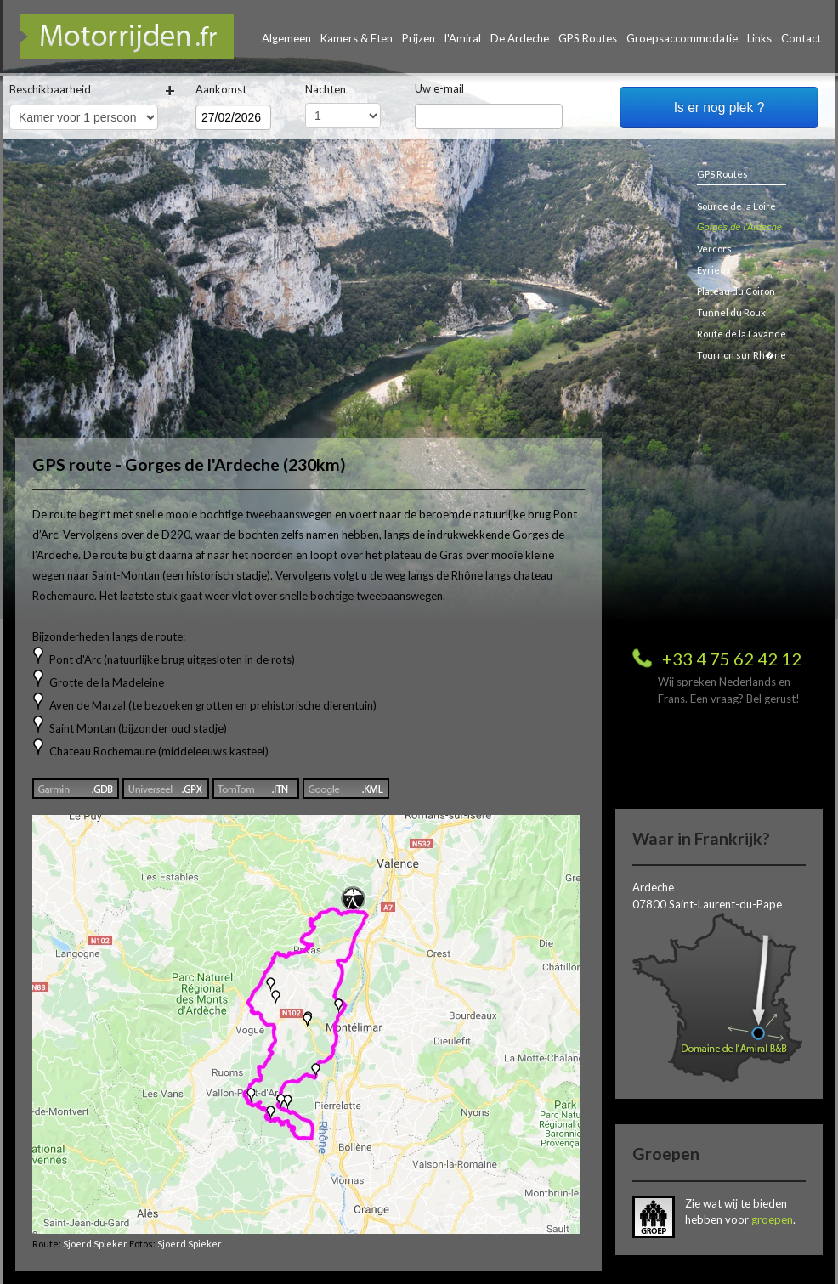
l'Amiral (462, 38)
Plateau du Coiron (736, 291)
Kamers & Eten (356, 38)
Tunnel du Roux (731, 312)
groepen (772, 1219)
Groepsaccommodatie (682, 38)
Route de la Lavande (741, 333)
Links (759, 38)
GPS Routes (587, 38)
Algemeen (286, 38)
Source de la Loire (736, 206)
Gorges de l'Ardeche (739, 227)
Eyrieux (714, 269)
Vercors (714, 248)
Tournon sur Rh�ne (741, 354)
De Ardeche (519, 38)
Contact (801, 38)
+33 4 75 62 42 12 (731, 658)
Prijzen (418, 38)
